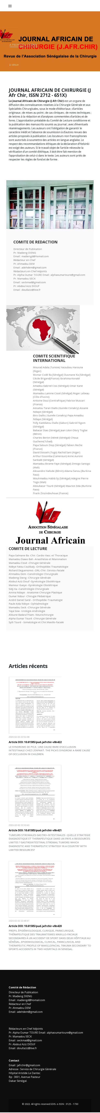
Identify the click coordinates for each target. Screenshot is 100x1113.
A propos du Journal (24, 45)
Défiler (14, 65)
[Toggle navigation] (10, 6)
